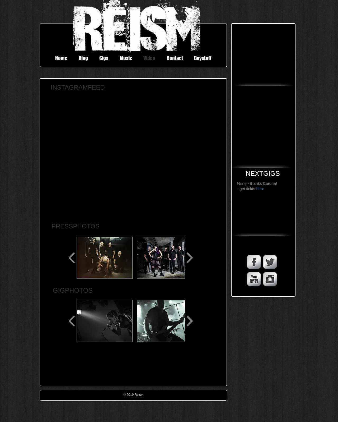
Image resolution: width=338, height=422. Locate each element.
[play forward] (189, 257)
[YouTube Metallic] (254, 279)
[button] (105, 258)
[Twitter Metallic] (270, 262)
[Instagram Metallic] (270, 279)
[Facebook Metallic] (254, 262)
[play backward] (72, 257)
